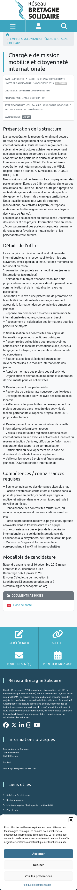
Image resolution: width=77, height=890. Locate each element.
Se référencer (23, 795)
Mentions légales (15, 805)
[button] (71, 820)
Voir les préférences (38, 876)
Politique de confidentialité (36, 884)
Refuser (38, 865)
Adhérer (11, 795)
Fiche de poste (22, 605)
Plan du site (12, 810)
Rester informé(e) (15, 800)
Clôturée (61, 83)
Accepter (38, 854)
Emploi (26, 117)
